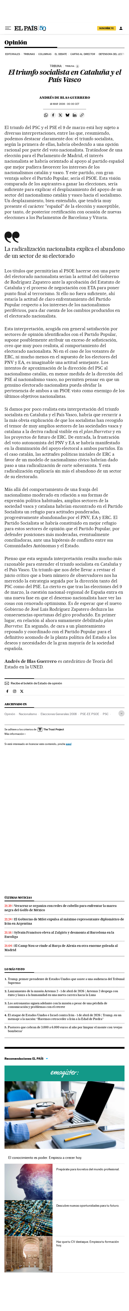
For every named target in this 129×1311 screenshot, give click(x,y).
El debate (61, 54)
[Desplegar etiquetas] (121, 713)
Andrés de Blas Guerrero (64, 98)
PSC (106, 714)
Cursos (64, 1073)
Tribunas (29, 54)
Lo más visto (14, 969)
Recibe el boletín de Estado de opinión (36, 683)
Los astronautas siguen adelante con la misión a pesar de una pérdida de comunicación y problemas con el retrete (57, 1005)
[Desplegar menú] (8, 28)
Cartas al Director (82, 54)
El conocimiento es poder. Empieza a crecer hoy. (45, 1158)
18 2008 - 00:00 (64, 104)
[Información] (77, 66)
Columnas (44, 54)
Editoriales (12, 54)
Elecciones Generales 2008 (59, 714)
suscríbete (106, 28)
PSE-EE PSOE (89, 714)
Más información (15, 733)
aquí (68, 744)
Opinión (15, 43)
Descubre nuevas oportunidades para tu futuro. (87, 1205)
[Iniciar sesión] (121, 28)
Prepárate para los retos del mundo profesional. (87, 1169)
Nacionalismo (28, 714)
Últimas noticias (18, 897)
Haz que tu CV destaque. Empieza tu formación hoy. (87, 1243)
